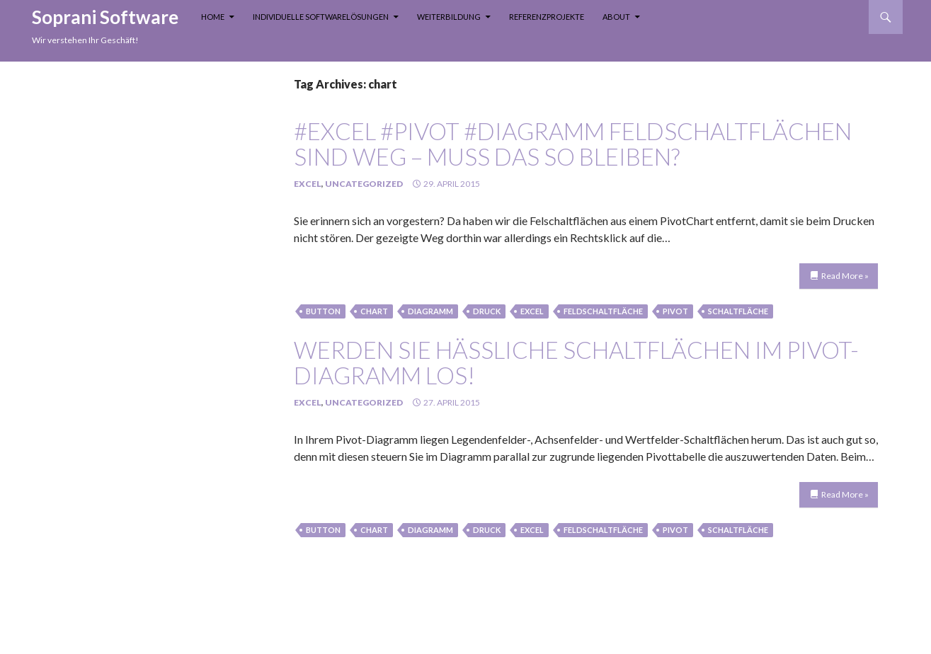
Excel (307, 183)
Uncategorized (364, 183)
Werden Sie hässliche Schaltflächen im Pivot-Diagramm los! (576, 362)
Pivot (675, 311)
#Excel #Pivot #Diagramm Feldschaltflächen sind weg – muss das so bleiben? (573, 144)
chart (374, 311)
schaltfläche (738, 311)
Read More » (845, 275)
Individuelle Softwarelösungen (321, 16)
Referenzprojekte (546, 16)
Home (212, 16)
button (323, 311)
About (616, 16)
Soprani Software (105, 17)
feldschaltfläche (603, 311)
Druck (487, 311)
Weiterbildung (449, 16)
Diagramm (430, 311)
